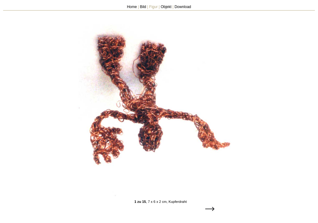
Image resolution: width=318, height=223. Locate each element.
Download (183, 7)
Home (132, 7)
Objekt (166, 7)
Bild (143, 7)
